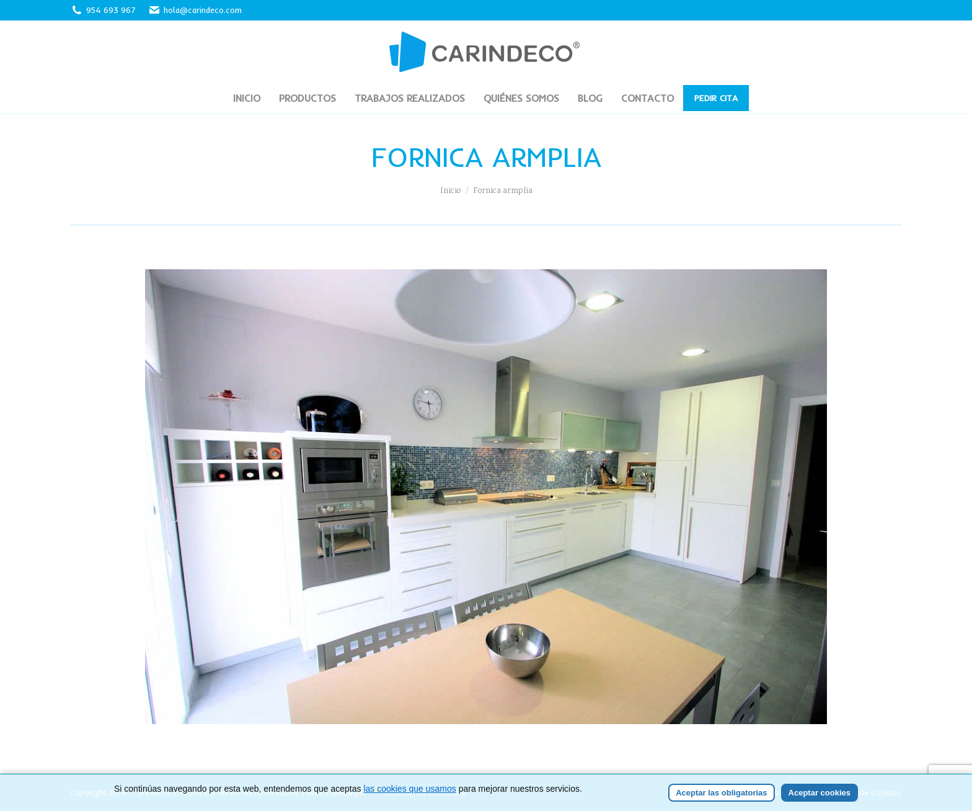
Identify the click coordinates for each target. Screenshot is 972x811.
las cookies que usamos (409, 789)
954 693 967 (111, 10)
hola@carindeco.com (195, 10)
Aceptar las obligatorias (721, 792)
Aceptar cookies (820, 792)
